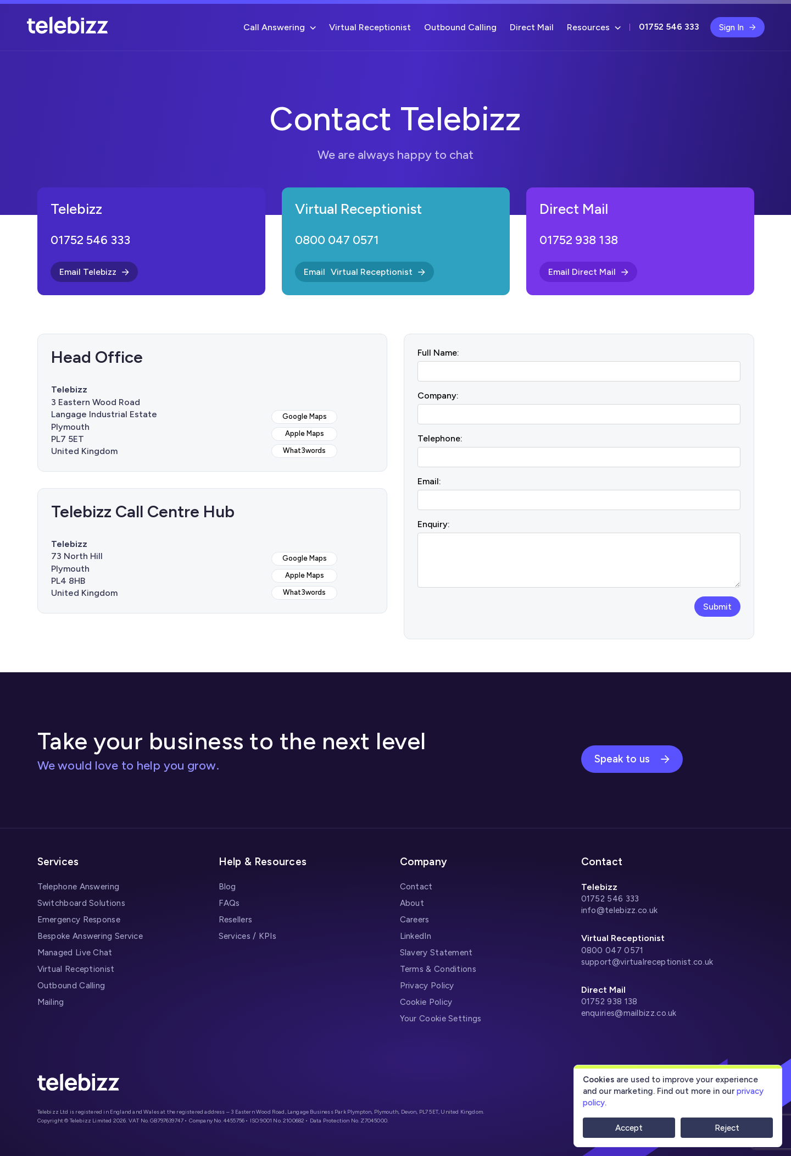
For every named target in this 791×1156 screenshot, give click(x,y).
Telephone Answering (78, 887)
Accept (629, 1128)
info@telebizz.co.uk (619, 910)
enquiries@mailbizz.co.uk (629, 1013)
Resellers (236, 920)
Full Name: (438, 352)
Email (364, 272)
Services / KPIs (248, 936)
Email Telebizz (94, 272)
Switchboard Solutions (81, 903)
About (412, 903)
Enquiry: (433, 524)
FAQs (229, 903)
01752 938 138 (578, 240)
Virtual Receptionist (370, 27)
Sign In (737, 27)
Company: (438, 395)
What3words (304, 450)
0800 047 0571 (337, 240)
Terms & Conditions (438, 969)
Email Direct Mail (588, 272)
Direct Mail (532, 27)
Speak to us (632, 759)
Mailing (50, 1002)
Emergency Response (78, 920)
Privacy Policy (427, 986)
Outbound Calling (460, 27)
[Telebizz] (67, 31)
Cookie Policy (426, 1002)
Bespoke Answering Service (90, 936)
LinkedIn (415, 936)
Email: (429, 481)
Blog (227, 887)
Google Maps (304, 416)
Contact (416, 887)
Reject (727, 1128)
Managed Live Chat (75, 953)
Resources (594, 27)
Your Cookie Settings (441, 1019)
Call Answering (279, 27)
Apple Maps (304, 433)
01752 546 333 (90, 240)
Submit (717, 606)
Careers (415, 920)
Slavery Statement (436, 953)
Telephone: (440, 438)
